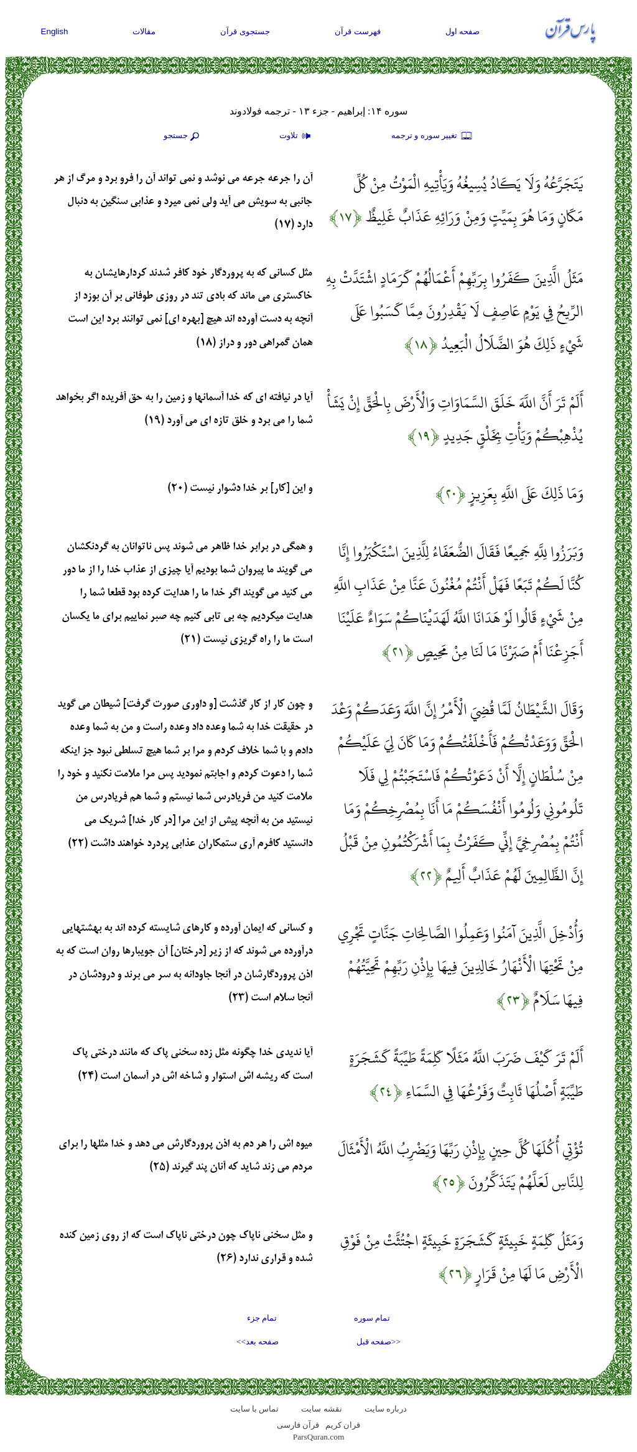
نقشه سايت (321, 1408)
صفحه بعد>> (257, 1341)
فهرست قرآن (358, 31)
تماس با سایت (254, 1408)
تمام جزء (262, 1318)
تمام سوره (372, 1318)
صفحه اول (462, 31)
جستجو (183, 136)
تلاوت (296, 136)
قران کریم (342, 1425)
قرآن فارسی (298, 1425)
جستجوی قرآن (245, 31)
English (54, 31)
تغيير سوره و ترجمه (432, 136)
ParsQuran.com (319, 1436)
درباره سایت (386, 1408)
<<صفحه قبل (378, 1341)
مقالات (144, 31)
